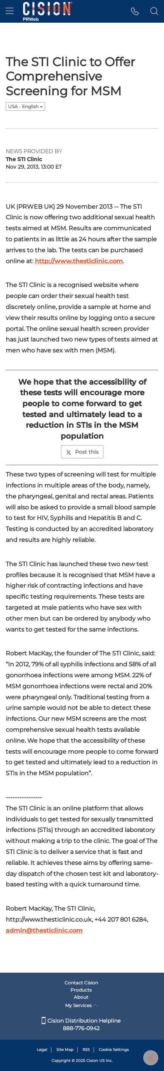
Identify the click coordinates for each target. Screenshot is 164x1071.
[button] (135, 11)
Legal (42, 1049)
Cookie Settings (114, 1049)
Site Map (64, 1049)
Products (81, 990)
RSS (86, 1049)
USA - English (25, 106)
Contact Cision (81, 983)
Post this (82, 452)
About (81, 997)
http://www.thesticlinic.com (79, 261)
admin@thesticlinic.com (44, 930)
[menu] (9, 11)
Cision (92, 1060)
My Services (81, 1005)
